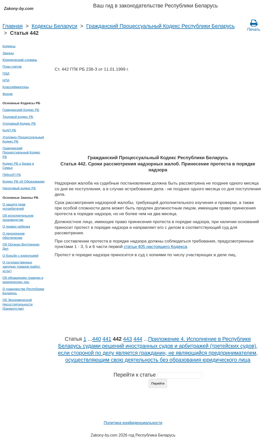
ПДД (5, 73)
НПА (5, 80)
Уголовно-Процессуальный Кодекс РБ (23, 139)
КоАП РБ (9, 130)
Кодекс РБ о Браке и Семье (18, 166)
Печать (253, 25)
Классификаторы (15, 87)
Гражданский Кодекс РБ (20, 110)
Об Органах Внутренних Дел (20, 246)
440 (96, 339)
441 (107, 339)
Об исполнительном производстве (17, 218)
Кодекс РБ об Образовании (23, 181)
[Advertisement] (158, 115)
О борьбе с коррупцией (20, 255)
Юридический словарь (19, 60)
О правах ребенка (16, 226)
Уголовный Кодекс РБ (19, 123)
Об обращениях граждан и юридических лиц (22, 280)
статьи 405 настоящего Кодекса (155, 246)
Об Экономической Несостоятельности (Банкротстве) (17, 304)
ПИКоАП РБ (11, 175)
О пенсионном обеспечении (13, 236)
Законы (8, 53)
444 (137, 339)
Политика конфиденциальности (133, 423)
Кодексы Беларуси (54, 26)
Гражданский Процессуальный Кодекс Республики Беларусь (160, 26)
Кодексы (8, 46)
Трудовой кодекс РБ (17, 117)
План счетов (12, 66)
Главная (12, 26)
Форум (7, 94)
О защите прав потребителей (13, 206)
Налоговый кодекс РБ (19, 188)
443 (127, 339)
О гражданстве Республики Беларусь (23, 291)
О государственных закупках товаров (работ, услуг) (21, 266)
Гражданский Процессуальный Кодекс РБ (21, 152)
